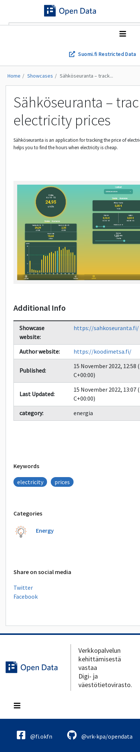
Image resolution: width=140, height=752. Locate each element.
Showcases (40, 75)
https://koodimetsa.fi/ (102, 351)
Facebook (25, 596)
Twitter (23, 587)
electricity (30, 482)
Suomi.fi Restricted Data (107, 54)
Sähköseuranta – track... (86, 75)
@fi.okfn (34, 735)
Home (14, 75)
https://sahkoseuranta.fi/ (106, 328)
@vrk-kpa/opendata (100, 735)
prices (62, 482)
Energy (45, 530)
